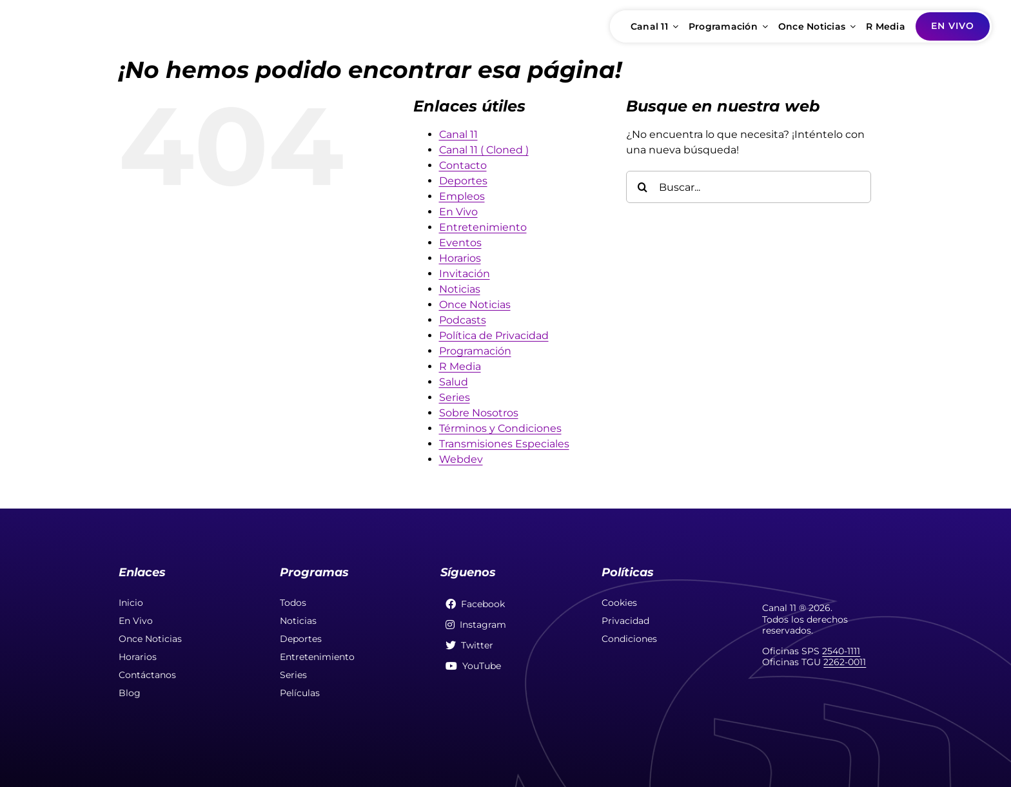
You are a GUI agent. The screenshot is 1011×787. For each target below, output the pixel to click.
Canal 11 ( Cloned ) (484, 150)
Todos (293, 602)
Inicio (131, 602)
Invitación (464, 273)
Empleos (462, 196)
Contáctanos (147, 675)
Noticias (459, 289)
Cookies (619, 602)
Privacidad (625, 621)
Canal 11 (458, 134)
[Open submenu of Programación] (763, 26)
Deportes (463, 181)
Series (454, 397)
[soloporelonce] (827, 565)
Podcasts (462, 320)
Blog (130, 693)
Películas (300, 693)
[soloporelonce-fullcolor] (100, 17)
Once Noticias (475, 304)
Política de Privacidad (494, 335)
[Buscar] (642, 187)
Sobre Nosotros (478, 413)
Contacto (463, 165)
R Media (460, 366)
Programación (475, 351)
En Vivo (458, 212)
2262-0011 (844, 662)
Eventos (460, 243)
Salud (453, 382)
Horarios (460, 258)
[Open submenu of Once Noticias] (850, 26)
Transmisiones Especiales (504, 444)
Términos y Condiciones (500, 428)
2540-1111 (841, 651)
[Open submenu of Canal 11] (673, 26)
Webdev (461, 459)
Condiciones (629, 639)
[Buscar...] (748, 187)
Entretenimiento (483, 227)
